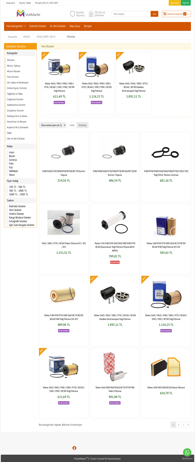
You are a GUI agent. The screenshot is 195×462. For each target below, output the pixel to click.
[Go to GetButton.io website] (187, 459)
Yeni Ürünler (15, 210)
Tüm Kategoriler (14, 26)
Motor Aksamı (13, 71)
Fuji (11, 167)
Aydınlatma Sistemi (16, 104)
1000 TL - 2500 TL (18, 194)
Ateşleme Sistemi (15, 110)
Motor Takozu (13, 65)
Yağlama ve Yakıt (15, 93)
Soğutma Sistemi (15, 99)
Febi (11, 163)
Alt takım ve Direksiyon (17, 82)
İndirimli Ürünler (17, 206)
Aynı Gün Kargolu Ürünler (21, 225)
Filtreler (10, 60)
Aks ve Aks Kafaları (16, 138)
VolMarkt (13, 171)
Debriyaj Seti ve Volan (17, 116)
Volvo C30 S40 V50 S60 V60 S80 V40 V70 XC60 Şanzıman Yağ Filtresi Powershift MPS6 (115, 247)
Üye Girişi (175, 2)
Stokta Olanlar (16, 213)
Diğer (9, 132)
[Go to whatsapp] (187, 452)
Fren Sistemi (13, 76)
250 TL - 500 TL (17, 186)
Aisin (11, 152)
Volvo (12, 174)
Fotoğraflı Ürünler (18, 221)
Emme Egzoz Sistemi (17, 88)
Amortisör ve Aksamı (16, 121)
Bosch (12, 156)
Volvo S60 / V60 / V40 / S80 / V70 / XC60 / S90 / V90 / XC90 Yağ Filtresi (59, 87)
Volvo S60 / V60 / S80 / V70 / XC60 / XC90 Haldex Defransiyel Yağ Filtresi (133, 87)
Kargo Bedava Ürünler (20, 217)
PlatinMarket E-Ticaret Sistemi (89, 458)
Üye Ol (186, 2)
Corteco (13, 159)
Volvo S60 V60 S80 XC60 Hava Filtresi (166, 387)
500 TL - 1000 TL (18, 190)
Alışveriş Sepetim (177, 13)
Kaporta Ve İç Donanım (17, 127)
